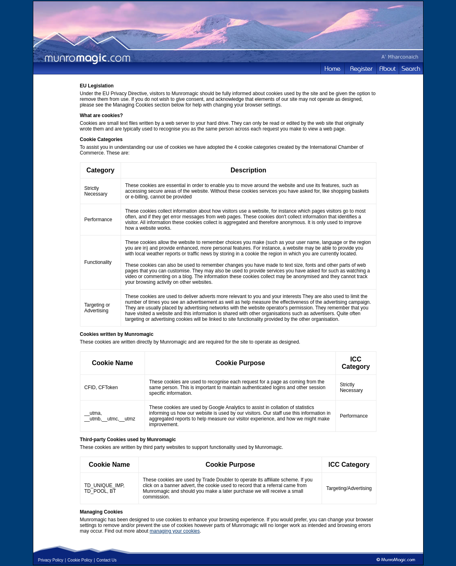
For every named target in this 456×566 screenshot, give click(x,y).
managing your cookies (175, 531)
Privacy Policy (50, 560)
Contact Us (107, 560)
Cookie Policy (79, 560)
